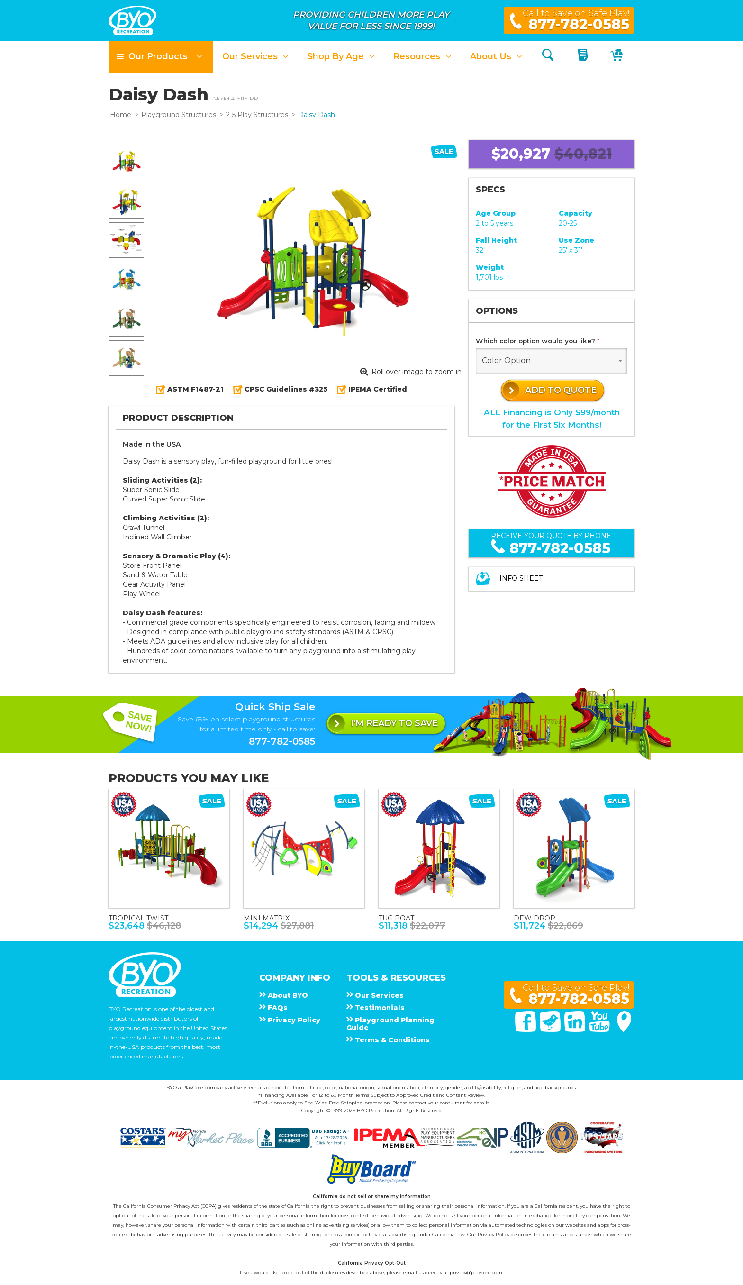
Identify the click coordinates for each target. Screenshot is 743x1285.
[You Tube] (600, 1029)
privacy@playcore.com (476, 1272)
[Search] (547, 57)
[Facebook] (526, 1029)
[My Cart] (617, 57)
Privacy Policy (493, 1234)
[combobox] (551, 361)
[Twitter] (551, 1029)
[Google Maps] (624, 1029)
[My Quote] (584, 57)
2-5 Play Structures (257, 114)
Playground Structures (178, 114)
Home (120, 114)
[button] (161, 57)
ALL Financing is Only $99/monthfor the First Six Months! (552, 418)
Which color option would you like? (537, 341)
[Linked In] (575, 1029)
